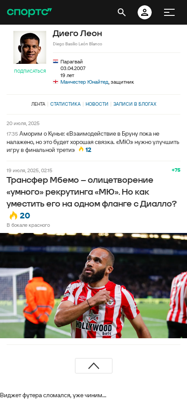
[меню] (169, 12)
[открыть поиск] (121, 12)
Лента (38, 104)
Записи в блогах (134, 104)
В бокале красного (28, 225)
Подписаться (30, 71)
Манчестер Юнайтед (84, 81)
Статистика (65, 104)
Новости (97, 104)
